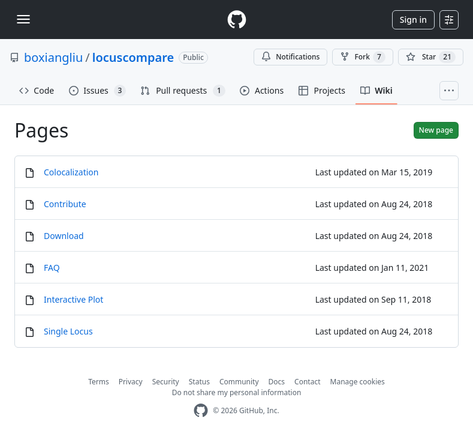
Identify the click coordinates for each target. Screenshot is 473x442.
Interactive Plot (73, 299)
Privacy (131, 382)
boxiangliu (53, 57)
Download (64, 235)
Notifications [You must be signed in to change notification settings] (290, 57)
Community (239, 382)
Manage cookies (357, 382)
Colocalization (71, 172)
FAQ (52, 267)
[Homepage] (236, 19)
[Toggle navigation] (23, 19)
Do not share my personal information (237, 392)
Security (165, 382)
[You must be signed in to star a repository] (430, 57)
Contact (307, 382)
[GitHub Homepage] (201, 410)
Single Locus (68, 331)
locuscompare (133, 57)
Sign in (413, 19)
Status (199, 382)
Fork (362, 57)
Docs (277, 382)
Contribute (65, 204)
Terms (98, 382)
